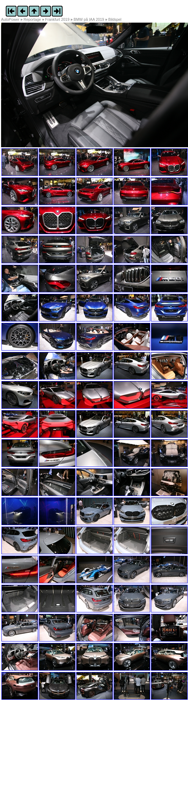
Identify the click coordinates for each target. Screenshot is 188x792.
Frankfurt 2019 (57, 20)
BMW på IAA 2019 (89, 20)
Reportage (32, 20)
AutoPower (10, 20)
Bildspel (114, 20)
